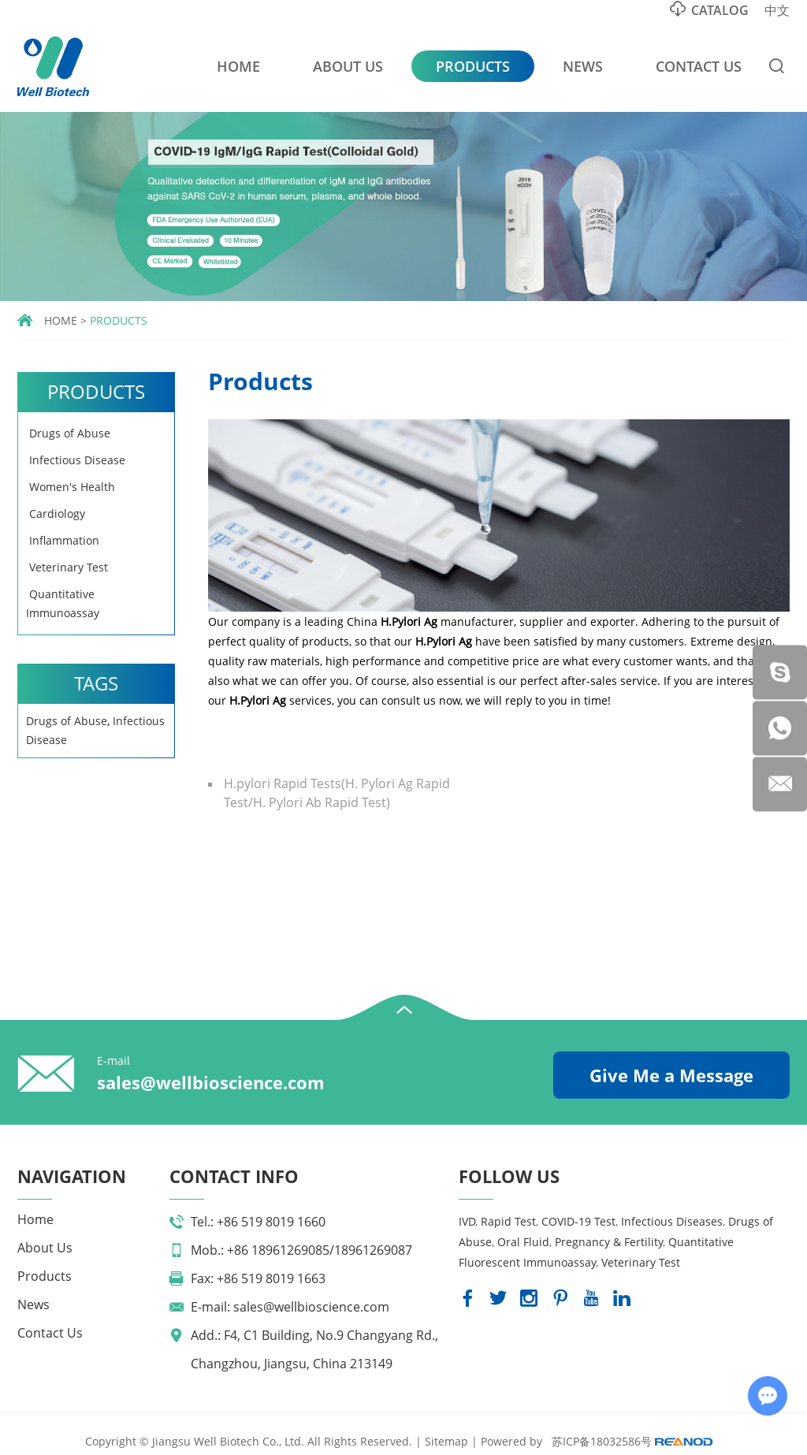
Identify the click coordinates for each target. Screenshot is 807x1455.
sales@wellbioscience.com (211, 1082)
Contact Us (699, 66)
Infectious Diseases (672, 1221)
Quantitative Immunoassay (62, 603)
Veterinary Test (67, 567)
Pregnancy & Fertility (609, 1241)
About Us (348, 66)
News (583, 66)
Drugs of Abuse (68, 433)
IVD (467, 1221)
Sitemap (446, 1441)
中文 (777, 10)
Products (473, 66)
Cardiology (55, 513)
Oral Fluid (523, 1241)
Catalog (709, 10)
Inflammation (62, 540)
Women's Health (70, 486)
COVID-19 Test (578, 1221)
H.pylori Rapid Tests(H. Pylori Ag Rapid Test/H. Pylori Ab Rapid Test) (337, 793)
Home (238, 66)
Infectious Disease (75, 459)
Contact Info (234, 1176)
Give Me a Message (671, 1075)
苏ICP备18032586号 (602, 1441)
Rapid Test (508, 1221)
